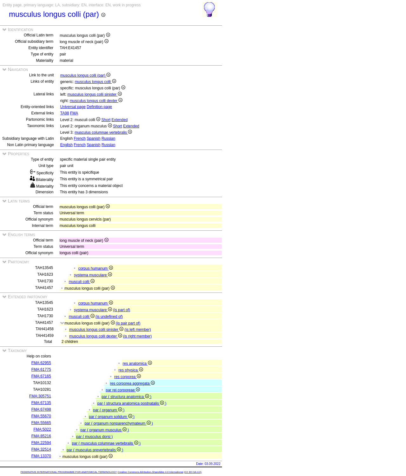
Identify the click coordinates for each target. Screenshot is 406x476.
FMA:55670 (41, 416)
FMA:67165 (41, 376)
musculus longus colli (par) (85, 75)
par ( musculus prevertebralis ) (95, 450)
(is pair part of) (128, 323)
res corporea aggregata (132, 383)
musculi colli (82, 282)
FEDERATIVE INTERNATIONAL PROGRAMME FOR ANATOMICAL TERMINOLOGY (69, 472)
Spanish (93, 138)
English (66, 145)
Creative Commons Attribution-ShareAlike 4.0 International (150, 472)
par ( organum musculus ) (104, 430)
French (80, 138)
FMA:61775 (41, 369)
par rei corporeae (123, 390)
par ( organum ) (108, 410)
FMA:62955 (41, 363)
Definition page (99, 107)
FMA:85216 (41, 436)
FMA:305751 (40, 396)
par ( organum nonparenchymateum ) (119, 423)
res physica (130, 370)
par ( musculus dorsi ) (94, 436)
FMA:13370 (41, 456)
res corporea (127, 377)
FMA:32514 (41, 449)
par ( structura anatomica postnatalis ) (132, 403)
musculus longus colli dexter (96, 101)
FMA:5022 (42, 429)
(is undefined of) (109, 316)
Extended (120, 120)
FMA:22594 (41, 443)
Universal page (73, 107)
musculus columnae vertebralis (103, 132)
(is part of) (121, 310)
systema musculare (93, 275)
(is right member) (137, 336)
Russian (108, 138)
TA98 (64, 113)
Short (106, 120)
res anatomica (137, 363)
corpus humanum (95, 268)
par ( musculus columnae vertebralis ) (106, 443)
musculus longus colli (95, 82)
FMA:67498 (41, 409)
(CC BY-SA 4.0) (192, 472)
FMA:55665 (41, 423)
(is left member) (138, 329)
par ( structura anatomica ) (126, 397)
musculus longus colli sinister (95, 94)
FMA (74, 113)
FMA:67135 (41, 403)
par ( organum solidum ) (111, 417)
